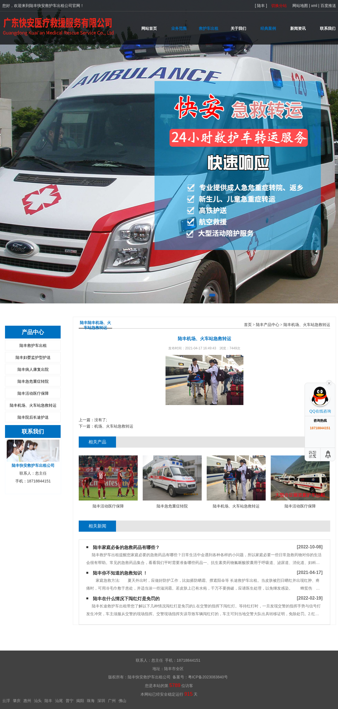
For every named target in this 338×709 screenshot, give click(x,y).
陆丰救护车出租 (33, 345)
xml (314, 5)
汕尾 (59, 700)
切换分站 (279, 5)
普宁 (69, 700)
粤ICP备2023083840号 (208, 677)
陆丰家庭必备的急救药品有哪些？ (126, 547)
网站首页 (149, 28)
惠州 (27, 700)
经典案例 (268, 28)
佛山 (122, 700)
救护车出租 (208, 28)
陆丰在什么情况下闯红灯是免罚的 (126, 598)
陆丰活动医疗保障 (33, 393)
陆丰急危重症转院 (33, 381)
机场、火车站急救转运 (113, 426)
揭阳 (80, 700)
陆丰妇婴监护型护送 (33, 357)
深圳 (101, 700)
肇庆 (17, 700)
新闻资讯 (298, 28)
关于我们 (238, 28)
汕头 (38, 700)
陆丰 (48, 700)
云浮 (6, 700)
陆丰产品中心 (267, 325)
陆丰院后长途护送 (33, 417)
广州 (112, 700)
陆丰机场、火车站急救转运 (33, 405)
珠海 (91, 700)
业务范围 (179, 28)
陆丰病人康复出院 (33, 369)
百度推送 (328, 5)
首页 (248, 325)
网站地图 (300, 5)
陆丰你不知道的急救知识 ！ (120, 573)
